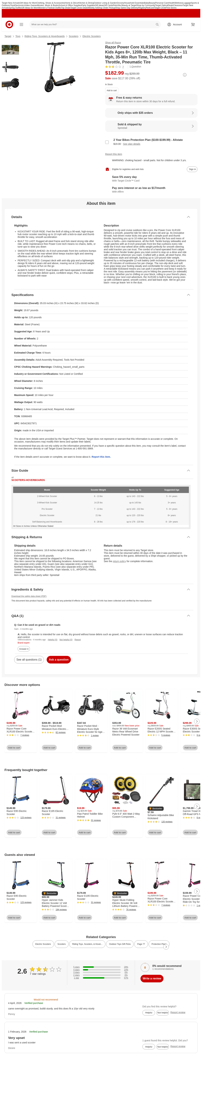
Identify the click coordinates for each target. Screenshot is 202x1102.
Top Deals (65, 8)
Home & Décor (72, 3)
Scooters (73, 36)
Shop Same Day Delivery (126, 8)
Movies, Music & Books (48, 5)
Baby (146, 3)
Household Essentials (134, 3)
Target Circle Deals (79, 8)
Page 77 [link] (141, 944)
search (157, 25)
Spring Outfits (15, 8)
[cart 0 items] (193, 24)
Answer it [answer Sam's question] (23, 649)
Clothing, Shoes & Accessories (51, 3)
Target (7, 36)
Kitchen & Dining (86, 3)
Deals (170, 5)
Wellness (179, 3)
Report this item (113, 154)
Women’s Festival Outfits (49, 8)
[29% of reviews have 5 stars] (101, 967)
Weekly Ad (92, 8)
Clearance (178, 5)
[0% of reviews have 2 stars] (101, 975)
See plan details (131, 144)
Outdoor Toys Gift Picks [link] (120, 944)
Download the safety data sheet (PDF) (28, 596)
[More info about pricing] (184, 74)
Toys (12, 5)
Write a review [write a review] (152, 978)
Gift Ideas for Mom (28, 3)
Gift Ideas (99, 5)
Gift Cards (108, 5)
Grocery (120, 3)
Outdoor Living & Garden (105, 3)
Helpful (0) (52, 639)
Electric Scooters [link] (43, 944)
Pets (115, 5)
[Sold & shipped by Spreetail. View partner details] (151, 126)
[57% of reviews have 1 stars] (101, 978)
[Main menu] (21, 24)
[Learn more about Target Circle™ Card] (151, 178)
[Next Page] (197, 721)
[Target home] (9, 24)
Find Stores (171, 8)
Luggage (187, 3)
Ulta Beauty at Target (127, 5)
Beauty (152, 3)
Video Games (31, 5)
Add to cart (112, 90)
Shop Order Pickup (106, 8)
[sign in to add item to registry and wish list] (192, 169)
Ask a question (59, 659)
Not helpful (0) (65, 639)
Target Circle (160, 8)
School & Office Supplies (70, 5)
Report (78, 639)
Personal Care (161, 3)
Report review (177, 1012)
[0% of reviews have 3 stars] (101, 972)
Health (171, 3)
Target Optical (161, 5)
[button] (156, 809)
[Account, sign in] (175, 24)
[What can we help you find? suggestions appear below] (95, 24)
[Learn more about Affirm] (151, 189)
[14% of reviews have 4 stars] (101, 970)
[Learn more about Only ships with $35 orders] (151, 113)
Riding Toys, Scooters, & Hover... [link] (87, 944)
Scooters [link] (62, 944)
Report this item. (101, 456)
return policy (119, 561)
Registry (142, 8)
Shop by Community (146, 5)
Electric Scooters (91, 36)
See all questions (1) (29, 659)
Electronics (20, 5)
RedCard (150, 8)
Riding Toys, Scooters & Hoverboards (45, 36)
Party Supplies (88, 5)
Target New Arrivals (11, 3)
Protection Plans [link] (159, 944)
